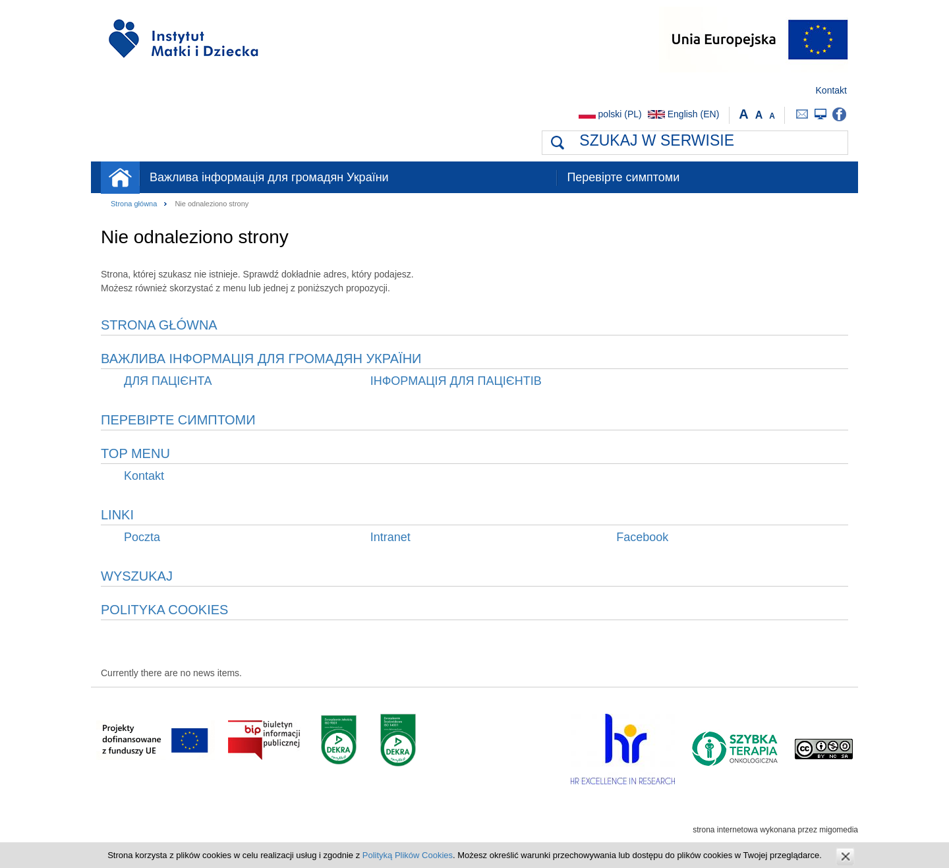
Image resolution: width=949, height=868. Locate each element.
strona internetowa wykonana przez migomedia (775, 829)
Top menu (135, 453)
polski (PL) (620, 114)
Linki (117, 514)
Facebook (839, 114)
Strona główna (120, 177)
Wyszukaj (137, 576)
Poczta (802, 114)
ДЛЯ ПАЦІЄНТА (168, 381)
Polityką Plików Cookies (407, 855)
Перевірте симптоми (623, 177)
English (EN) (694, 114)
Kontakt (831, 90)
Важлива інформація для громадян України (269, 177)
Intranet (821, 114)
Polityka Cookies (164, 609)
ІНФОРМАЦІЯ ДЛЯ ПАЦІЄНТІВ (456, 381)
